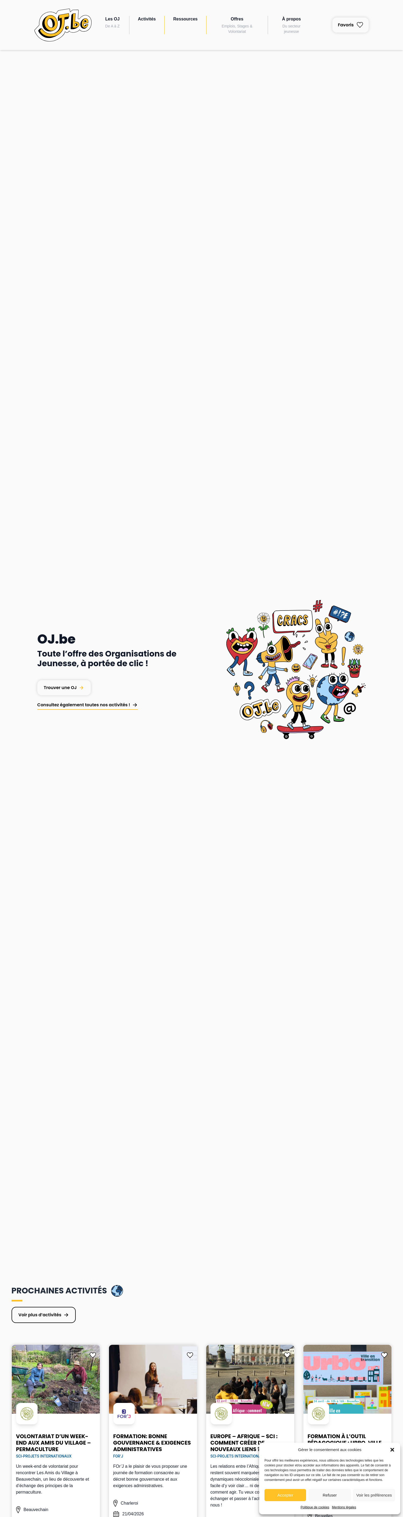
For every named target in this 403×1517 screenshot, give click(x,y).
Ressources (185, 19)
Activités (147, 19)
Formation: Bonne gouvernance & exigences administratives (152, 1443)
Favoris (350, 25)
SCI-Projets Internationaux (44, 1456)
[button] (392, 1449)
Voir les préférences (374, 1495)
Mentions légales (344, 1507)
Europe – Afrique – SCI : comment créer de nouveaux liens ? (244, 1443)
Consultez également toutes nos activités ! (83, 705)
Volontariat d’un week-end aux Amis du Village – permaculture (53, 1443)
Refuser (330, 1495)
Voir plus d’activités (40, 1315)
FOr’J (118, 1456)
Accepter (285, 1495)
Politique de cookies (315, 1507)
